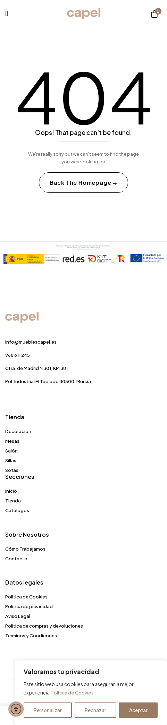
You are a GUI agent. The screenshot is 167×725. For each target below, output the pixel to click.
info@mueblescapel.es (31, 342)
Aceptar (138, 710)
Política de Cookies (73, 693)
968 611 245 (17, 355)
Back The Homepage (81, 182)
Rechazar (95, 710)
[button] (154, 14)
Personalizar (48, 710)
